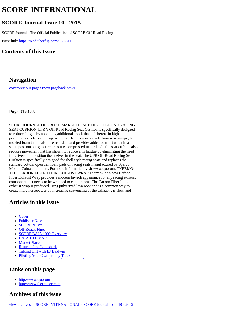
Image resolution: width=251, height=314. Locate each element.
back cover (66, 88)
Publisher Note (30, 221)
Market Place (29, 242)
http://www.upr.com (34, 279)
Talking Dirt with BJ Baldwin (42, 251)
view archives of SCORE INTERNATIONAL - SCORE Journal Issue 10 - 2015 (71, 304)
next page (50, 88)
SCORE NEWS (31, 225)
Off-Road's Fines (32, 229)
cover (13, 88)
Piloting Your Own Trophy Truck (44, 255)
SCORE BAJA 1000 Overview (43, 234)
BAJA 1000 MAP (33, 238)
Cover (23, 216)
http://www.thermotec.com (39, 284)
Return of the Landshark (38, 247)
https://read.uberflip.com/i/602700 (45, 41)
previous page (29, 88)
